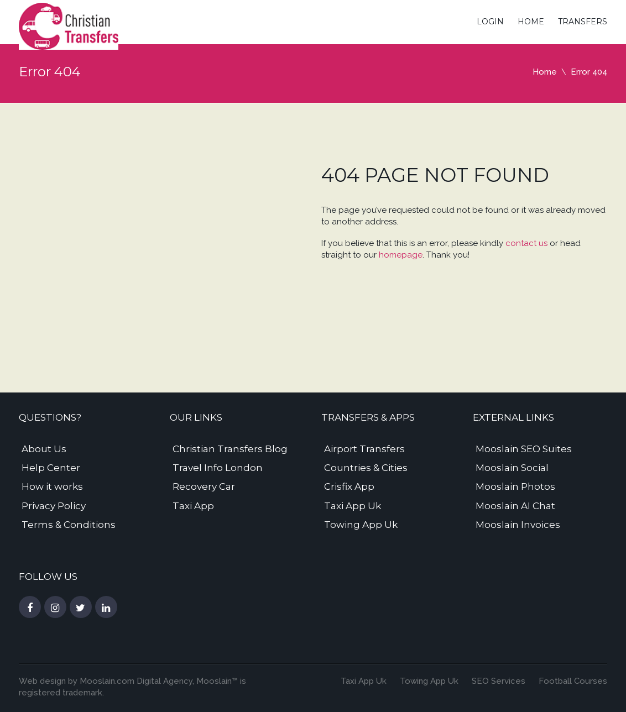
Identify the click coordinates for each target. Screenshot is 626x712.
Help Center (51, 467)
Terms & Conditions (69, 524)
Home (531, 22)
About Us (44, 448)
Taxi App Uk (352, 505)
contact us (526, 243)
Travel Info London (218, 467)
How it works (52, 486)
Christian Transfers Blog (230, 448)
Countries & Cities (366, 467)
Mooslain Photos (515, 486)
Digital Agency (163, 681)
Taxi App (193, 505)
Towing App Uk (361, 524)
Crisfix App (349, 486)
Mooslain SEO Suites (524, 448)
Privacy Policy (54, 505)
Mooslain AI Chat (515, 505)
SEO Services (498, 681)
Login (490, 22)
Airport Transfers (364, 448)
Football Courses (573, 681)
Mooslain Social (512, 467)
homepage (400, 255)
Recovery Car (204, 486)
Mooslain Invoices (518, 524)
